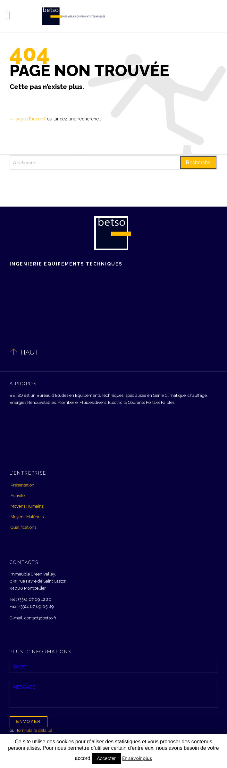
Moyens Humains (27, 506)
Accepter (106, 758)
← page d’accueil (28, 118)
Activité (18, 495)
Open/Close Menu (12, 16)
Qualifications (23, 527)
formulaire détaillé (34, 730)
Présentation (22, 485)
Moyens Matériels (27, 516)
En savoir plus (137, 758)
